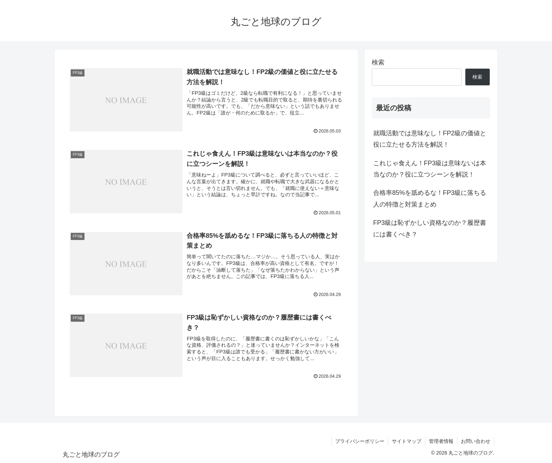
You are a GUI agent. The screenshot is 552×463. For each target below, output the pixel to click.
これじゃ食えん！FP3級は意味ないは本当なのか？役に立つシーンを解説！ (429, 169)
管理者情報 (441, 441)
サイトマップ (406, 441)
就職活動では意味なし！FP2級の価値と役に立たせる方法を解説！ (429, 139)
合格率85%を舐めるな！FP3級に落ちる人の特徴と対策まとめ (429, 198)
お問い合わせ (475, 441)
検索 (378, 62)
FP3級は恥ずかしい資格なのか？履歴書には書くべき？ (429, 228)
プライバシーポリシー (359, 441)
